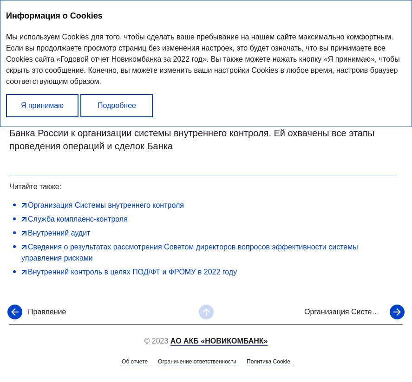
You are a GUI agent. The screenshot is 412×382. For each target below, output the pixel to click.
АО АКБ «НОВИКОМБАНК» (219, 341)
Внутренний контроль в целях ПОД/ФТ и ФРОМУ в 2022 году (132, 272)
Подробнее (117, 105)
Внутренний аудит (59, 233)
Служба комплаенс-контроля (78, 219)
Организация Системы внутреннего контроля (106, 205)
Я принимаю (42, 105)
